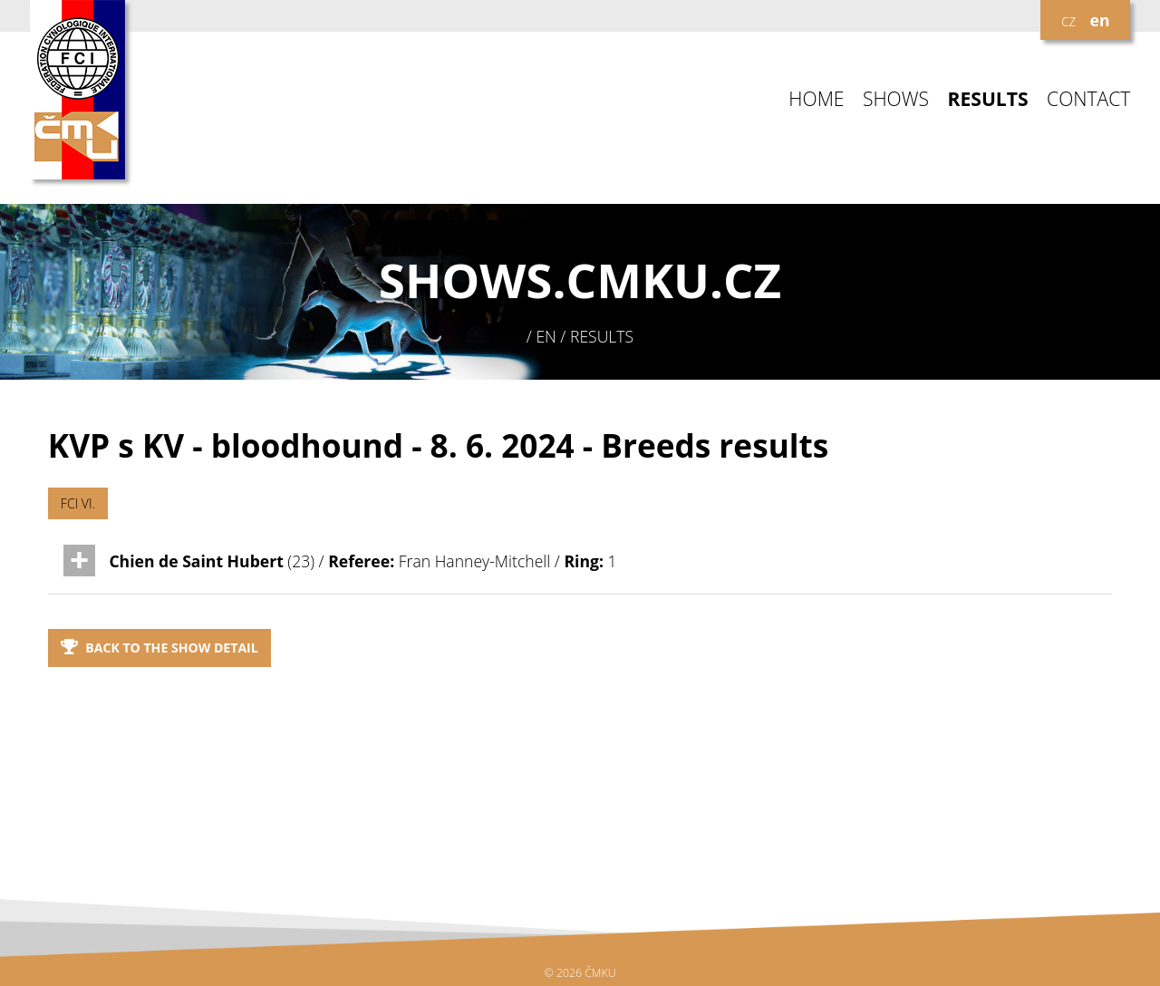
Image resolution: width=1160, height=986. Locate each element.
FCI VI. (78, 503)
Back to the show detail (159, 647)
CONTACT (1088, 99)
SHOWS (896, 99)
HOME (816, 99)
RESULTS (988, 99)
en (1100, 20)
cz (1068, 20)
